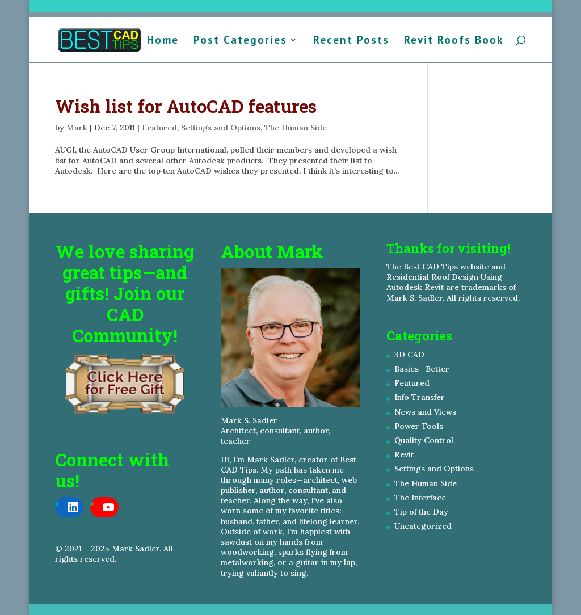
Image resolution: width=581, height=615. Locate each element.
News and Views (425, 412)
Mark (76, 128)
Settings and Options (220, 128)
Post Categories (240, 41)
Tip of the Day (421, 512)
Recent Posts (351, 41)
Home (163, 41)
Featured (159, 128)
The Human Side (295, 128)
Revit (404, 454)
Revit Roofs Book (453, 41)
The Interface (420, 497)
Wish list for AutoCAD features (186, 106)
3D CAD (409, 354)
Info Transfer (419, 397)
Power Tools (418, 426)
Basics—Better (421, 369)
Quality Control (423, 440)
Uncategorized (423, 526)
